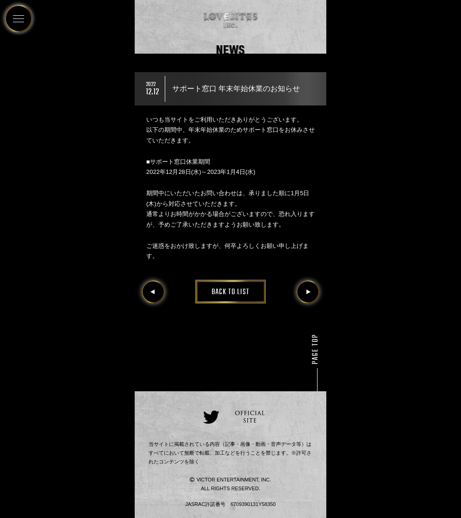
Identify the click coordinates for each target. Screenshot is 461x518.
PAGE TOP (315, 349)
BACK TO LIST (230, 292)
